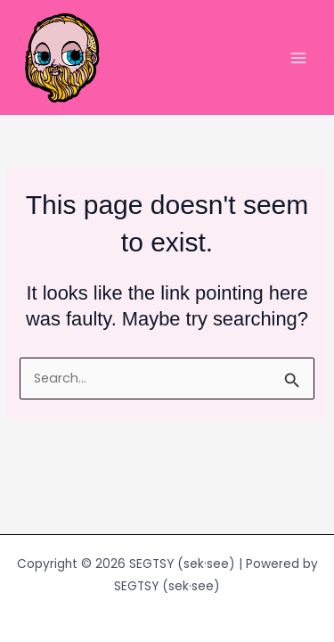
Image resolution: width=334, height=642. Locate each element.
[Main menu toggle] (298, 57)
